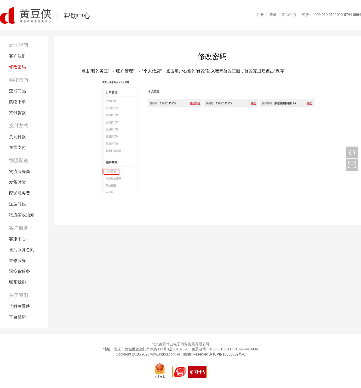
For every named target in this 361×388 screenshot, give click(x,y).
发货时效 (17, 182)
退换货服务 (19, 271)
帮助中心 (289, 15)
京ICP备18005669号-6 (227, 354)
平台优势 (17, 317)
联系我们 (17, 282)
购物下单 (17, 101)
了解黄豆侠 (19, 306)
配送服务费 (19, 193)
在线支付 (17, 147)
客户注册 (17, 56)
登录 (272, 15)
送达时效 (17, 204)
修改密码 (17, 66)
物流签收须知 (21, 214)
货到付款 (17, 136)
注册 (260, 15)
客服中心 (17, 238)
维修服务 (17, 260)
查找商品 (17, 90)
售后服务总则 (21, 249)
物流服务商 (19, 171)
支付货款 (17, 112)
